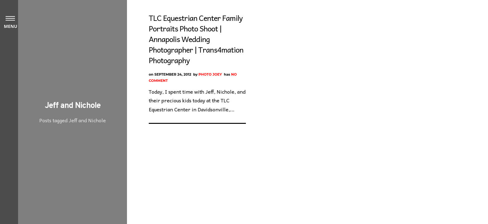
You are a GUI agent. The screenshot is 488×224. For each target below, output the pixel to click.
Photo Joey (210, 74)
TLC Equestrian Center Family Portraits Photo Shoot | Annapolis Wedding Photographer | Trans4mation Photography (196, 39)
